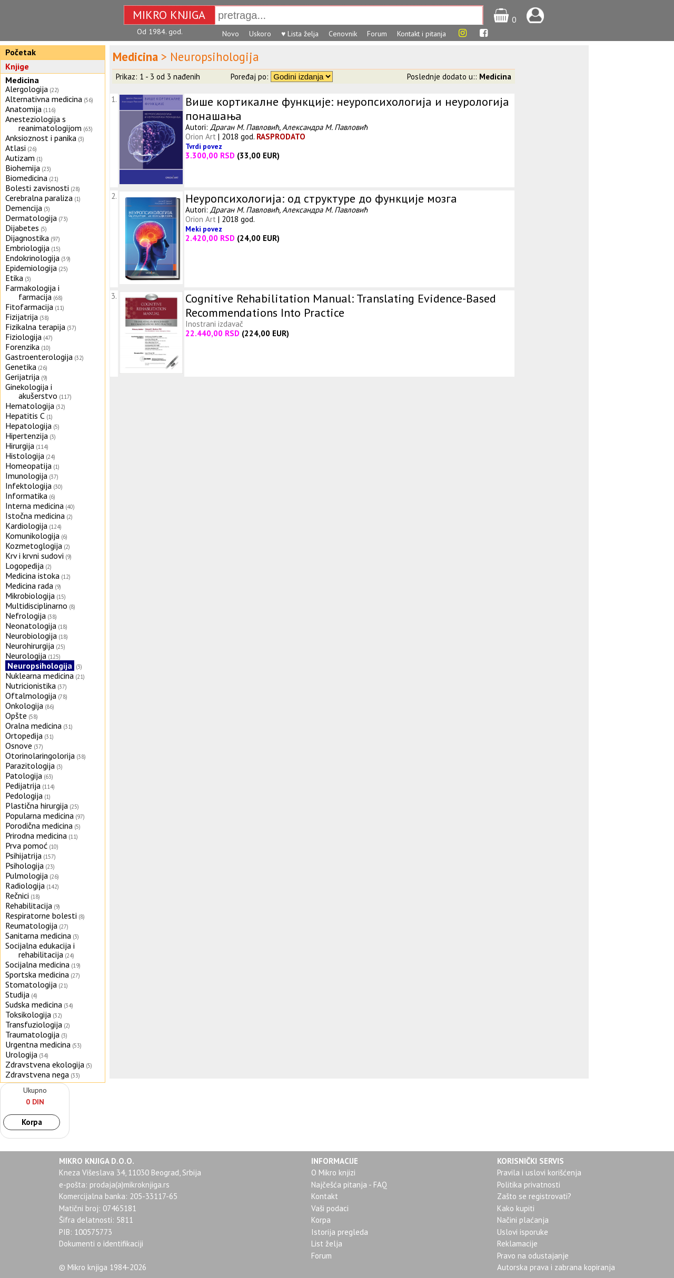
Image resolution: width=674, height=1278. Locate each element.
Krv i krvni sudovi (34, 555)
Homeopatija (28, 465)
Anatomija (23, 109)
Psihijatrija (23, 855)
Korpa (32, 1122)
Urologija (21, 1054)
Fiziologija (23, 336)
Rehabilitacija (28, 905)
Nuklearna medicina (39, 675)
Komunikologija (32, 535)
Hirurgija (19, 445)
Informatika (26, 495)
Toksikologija (28, 1014)
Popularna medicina (39, 815)
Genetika (20, 366)
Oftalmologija (30, 695)
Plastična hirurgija (36, 805)
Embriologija (27, 248)
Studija (17, 994)
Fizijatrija (21, 316)
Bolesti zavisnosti (37, 188)
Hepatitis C (25, 415)
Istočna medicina (35, 515)
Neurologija (25, 655)
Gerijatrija (22, 376)
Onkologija (24, 705)
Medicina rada (29, 585)
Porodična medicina (39, 825)
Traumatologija (32, 1034)
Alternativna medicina (43, 99)
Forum (377, 33)
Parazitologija (30, 765)
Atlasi (15, 148)
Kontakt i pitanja (421, 33)
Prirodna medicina (36, 835)
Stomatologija (31, 984)
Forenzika (22, 346)
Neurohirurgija (29, 645)
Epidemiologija (31, 268)
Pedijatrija (23, 785)
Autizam (20, 158)
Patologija (23, 775)
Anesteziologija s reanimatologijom (43, 123)
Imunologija (26, 475)
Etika (14, 278)
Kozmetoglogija (33, 545)
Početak (20, 52)
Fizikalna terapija (35, 326)
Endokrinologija (32, 258)
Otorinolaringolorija (40, 755)
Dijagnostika (27, 238)
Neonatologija (30, 625)
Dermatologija (31, 218)
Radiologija (25, 885)
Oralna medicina (33, 725)
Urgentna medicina (38, 1044)
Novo (230, 33)
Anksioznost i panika (40, 138)
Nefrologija (25, 615)
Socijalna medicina (37, 964)
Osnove (18, 745)
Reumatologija (31, 925)
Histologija (24, 455)
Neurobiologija (31, 635)
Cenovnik (343, 33)
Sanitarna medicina (38, 935)
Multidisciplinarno (36, 605)
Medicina (22, 80)
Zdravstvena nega (37, 1074)
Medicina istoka (32, 575)
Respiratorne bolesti (41, 915)
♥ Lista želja (300, 33)
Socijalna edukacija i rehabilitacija (40, 950)
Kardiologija (26, 525)
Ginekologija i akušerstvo (31, 391)
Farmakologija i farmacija (32, 292)
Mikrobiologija (30, 595)
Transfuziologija (33, 1024)
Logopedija (24, 565)
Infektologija (28, 485)
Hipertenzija (26, 435)
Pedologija (24, 795)
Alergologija (26, 89)
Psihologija (24, 865)
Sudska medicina (33, 1004)
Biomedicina (26, 178)
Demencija (23, 208)
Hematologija (29, 405)
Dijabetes (22, 228)
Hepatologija (28, 425)
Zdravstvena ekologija (44, 1064)
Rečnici (17, 895)
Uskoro (260, 33)
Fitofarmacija (29, 306)
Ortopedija (24, 735)
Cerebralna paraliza (39, 198)
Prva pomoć (26, 845)
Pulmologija (26, 875)
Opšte (16, 715)
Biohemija (22, 168)
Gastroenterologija (39, 356)
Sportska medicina (37, 974)
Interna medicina (34, 505)
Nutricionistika (30, 685)
